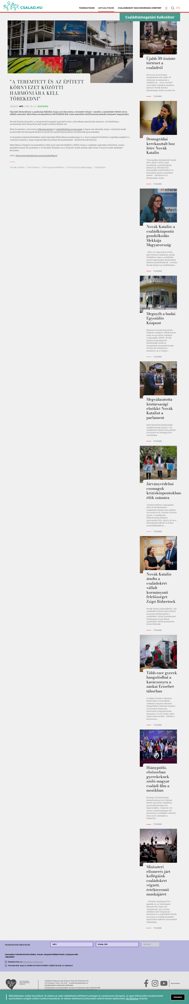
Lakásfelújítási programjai (69, 129)
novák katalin (17, 167)
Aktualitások (106, 8)
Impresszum (175, 983)
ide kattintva (132, 998)
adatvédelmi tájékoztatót (33, 962)
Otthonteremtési (45, 129)
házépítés (100, 167)
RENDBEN (178, 997)
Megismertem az (25, 962)
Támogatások (87, 8)
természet (34, 167)
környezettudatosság (79, 167)
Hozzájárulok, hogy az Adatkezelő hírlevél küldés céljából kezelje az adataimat (40, 965)
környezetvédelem (53, 167)
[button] (166, 8)
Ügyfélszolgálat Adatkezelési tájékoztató (59, 985)
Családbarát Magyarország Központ (139, 8)
